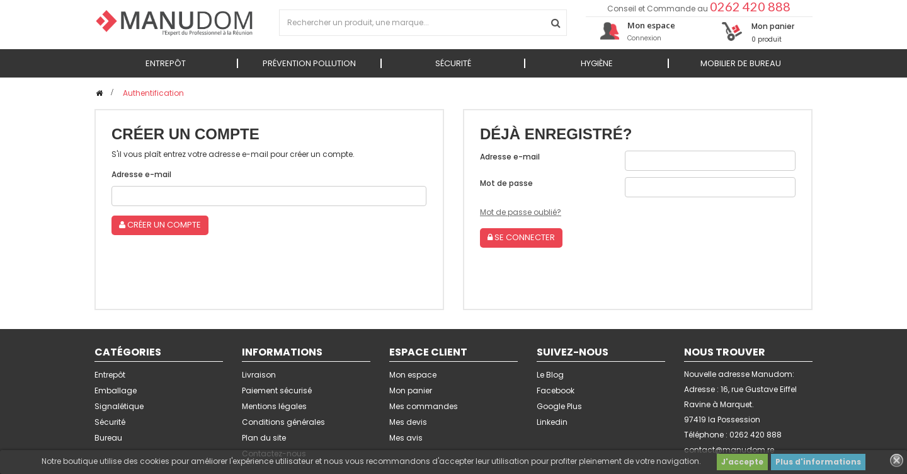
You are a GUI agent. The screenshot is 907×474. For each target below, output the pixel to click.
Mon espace (412, 374)
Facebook (555, 390)
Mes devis (408, 422)
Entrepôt (109, 374)
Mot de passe (506, 183)
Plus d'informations (818, 461)
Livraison (259, 374)
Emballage (115, 390)
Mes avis (406, 437)
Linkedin (552, 422)
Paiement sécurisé (277, 390)
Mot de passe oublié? (520, 212)
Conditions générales (283, 422)
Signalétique (119, 406)
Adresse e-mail (141, 174)
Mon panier (410, 390)
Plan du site (264, 437)
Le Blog (550, 374)
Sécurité (109, 422)
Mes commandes (423, 406)
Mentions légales (274, 406)
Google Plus (559, 406)
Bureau (108, 437)
